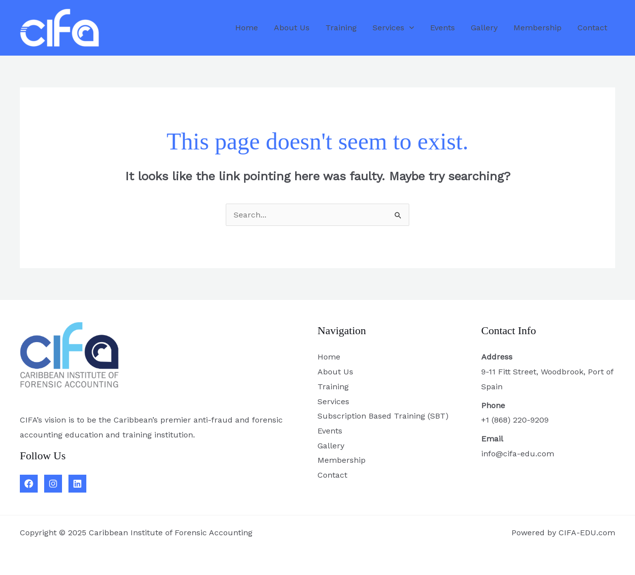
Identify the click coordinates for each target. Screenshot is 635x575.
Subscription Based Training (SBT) (383, 416)
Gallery (484, 27)
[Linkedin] (77, 484)
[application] (409, 27)
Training (341, 27)
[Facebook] (29, 484)
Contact (592, 27)
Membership (537, 27)
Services (393, 27)
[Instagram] (53, 484)
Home (246, 27)
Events (442, 27)
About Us (292, 27)
